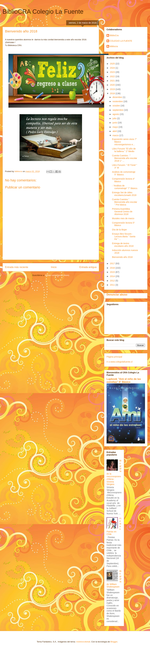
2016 (112, 268)
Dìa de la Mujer (119, 229)
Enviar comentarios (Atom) (57, 275)
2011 (112, 285)
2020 (112, 85)
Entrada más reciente (16, 267)
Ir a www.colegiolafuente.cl (119, 362)
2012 (112, 280)
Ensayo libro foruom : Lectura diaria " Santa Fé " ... (123, 236)
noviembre (117, 101)
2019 (112, 89)
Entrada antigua (88, 267)
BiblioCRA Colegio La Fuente (42, 11)
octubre (116, 105)
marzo (115, 135)
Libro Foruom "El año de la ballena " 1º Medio (124, 150)
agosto (116, 114)
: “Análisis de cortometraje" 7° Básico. (125, 187)
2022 (112, 76)
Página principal (114, 357)
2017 (112, 263)
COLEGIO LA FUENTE (121, 41)
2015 (112, 272)
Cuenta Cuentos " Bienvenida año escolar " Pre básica (124, 202)
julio (114, 118)
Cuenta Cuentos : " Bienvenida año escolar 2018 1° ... (124, 158)
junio (115, 122)
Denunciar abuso (117, 294)
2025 (112, 63)
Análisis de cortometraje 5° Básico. (123, 173)
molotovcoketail (83, 642)
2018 (112, 93)
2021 (112, 80)
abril (114, 131)
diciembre (117, 97)
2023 (112, 72)
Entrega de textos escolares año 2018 (122, 244)
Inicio (54, 267)
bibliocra (114, 46)
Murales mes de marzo (123, 218)
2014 (112, 276)
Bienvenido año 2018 (122, 257)
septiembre (118, 110)
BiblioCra (114, 35)
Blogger (113, 642)
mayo (115, 127)
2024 (112, 68)
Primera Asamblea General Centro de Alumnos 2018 (122, 211)
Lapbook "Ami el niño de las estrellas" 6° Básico (124, 380)
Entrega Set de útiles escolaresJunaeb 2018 (124, 193)
